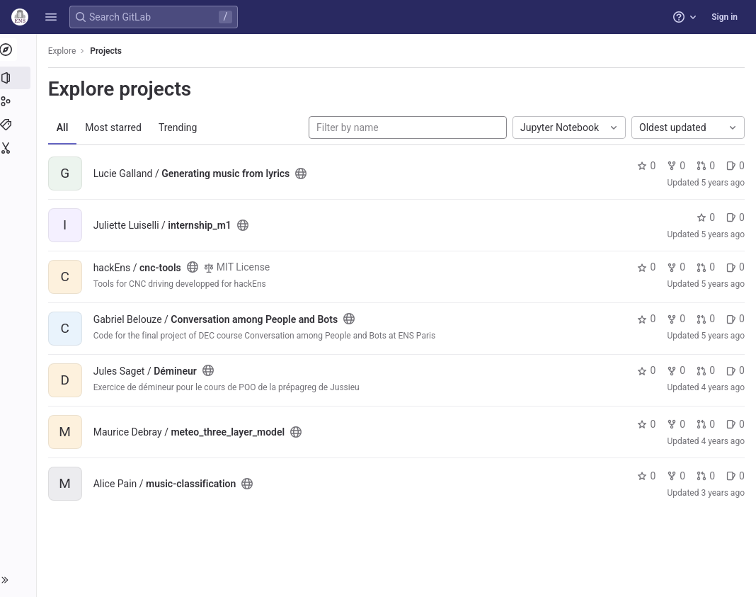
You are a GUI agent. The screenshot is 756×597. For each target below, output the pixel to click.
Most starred (116, 127)
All (65, 127)
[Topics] (19, 124)
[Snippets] (19, 148)
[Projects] (19, 78)
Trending (180, 127)
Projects (109, 51)
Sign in (724, 17)
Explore (65, 51)
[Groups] (19, 101)
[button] (51, 17)
